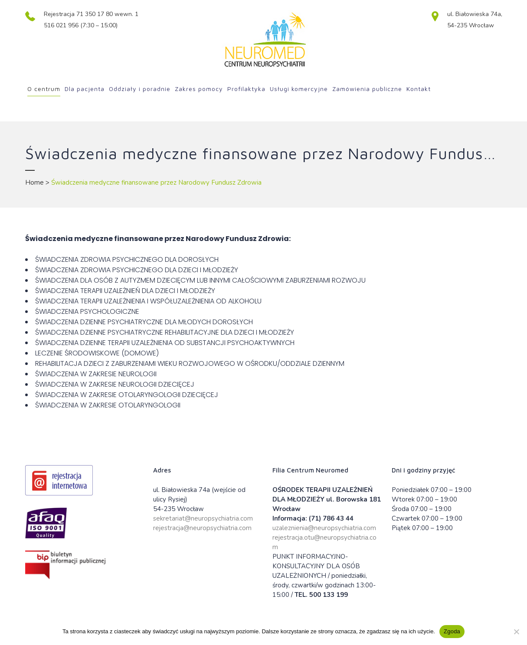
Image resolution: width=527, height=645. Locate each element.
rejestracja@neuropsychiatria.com (202, 528)
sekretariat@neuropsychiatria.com (203, 518)
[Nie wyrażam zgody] (516, 631)
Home (34, 182)
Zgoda (452, 631)
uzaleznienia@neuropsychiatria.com (324, 528)
